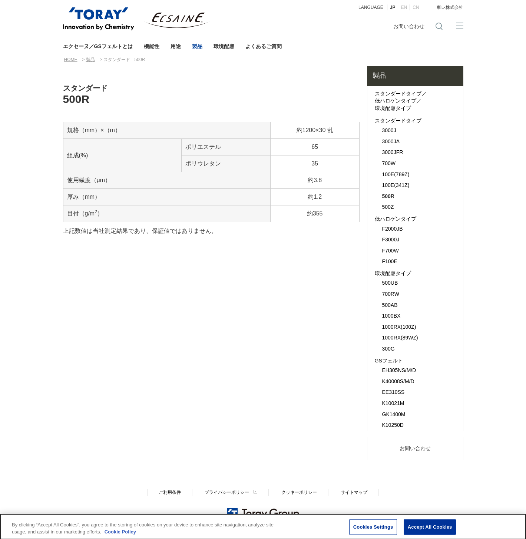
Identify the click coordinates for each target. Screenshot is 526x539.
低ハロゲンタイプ (395, 219)
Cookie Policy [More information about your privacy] (120, 535)
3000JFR (392, 152)
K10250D (393, 425)
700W (389, 163)
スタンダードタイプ (398, 121)
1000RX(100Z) (399, 327)
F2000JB (392, 229)
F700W (390, 251)
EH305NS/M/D (399, 370)
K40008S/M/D (398, 381)
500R (388, 196)
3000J (389, 130)
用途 (176, 46)
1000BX (391, 316)
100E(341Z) (396, 185)
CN (416, 7)
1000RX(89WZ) (400, 338)
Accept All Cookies (430, 529)
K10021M (393, 403)
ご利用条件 (170, 492)
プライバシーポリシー (227, 492)
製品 (197, 46)
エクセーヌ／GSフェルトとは (98, 46)
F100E (389, 261)
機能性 (151, 46)
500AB (390, 305)
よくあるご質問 (263, 46)
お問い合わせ (408, 26)
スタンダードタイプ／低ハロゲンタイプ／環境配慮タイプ (401, 101)
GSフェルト (389, 361)
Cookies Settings (373, 529)
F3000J (391, 239)
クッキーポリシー (299, 492)
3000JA (391, 141)
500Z (388, 207)
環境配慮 (224, 46)
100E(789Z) (396, 174)
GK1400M (394, 414)
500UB (390, 283)
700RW (390, 294)
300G (388, 349)
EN (404, 7)
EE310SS (393, 392)
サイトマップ (354, 492)
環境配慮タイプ (393, 273)
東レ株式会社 (450, 7)
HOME (70, 59)
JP (393, 7)
